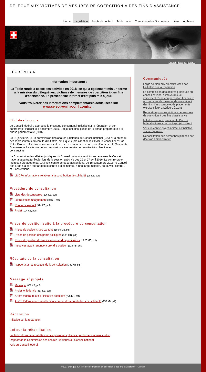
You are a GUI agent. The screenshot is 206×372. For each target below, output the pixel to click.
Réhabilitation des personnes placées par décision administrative (168, 137)
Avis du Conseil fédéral (24, 344)
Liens (176, 21)
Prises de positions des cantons (34, 229)
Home (67, 21)
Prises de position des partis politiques (38, 234)
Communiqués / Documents (152, 21)
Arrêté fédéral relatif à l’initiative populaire (40, 295)
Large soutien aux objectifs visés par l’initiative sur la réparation (165, 85)
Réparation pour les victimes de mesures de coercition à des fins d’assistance (168, 114)
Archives (188, 21)
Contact (141, 367)
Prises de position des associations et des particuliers (47, 240)
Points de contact (102, 21)
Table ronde (124, 21)
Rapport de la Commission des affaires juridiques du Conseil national (52, 340)
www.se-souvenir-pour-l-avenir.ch (68, 106)
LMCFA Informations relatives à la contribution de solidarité (50, 175)
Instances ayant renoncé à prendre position (41, 245)
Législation (81, 21)
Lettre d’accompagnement (30, 199)
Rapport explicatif (25, 205)
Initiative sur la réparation (25, 319)
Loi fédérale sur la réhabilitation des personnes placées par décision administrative (60, 335)
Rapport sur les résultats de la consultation (41, 264)
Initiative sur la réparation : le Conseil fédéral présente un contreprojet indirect (167, 122)
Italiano (191, 62)
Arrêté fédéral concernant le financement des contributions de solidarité (58, 301)
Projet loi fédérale (25, 290)
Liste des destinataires (28, 194)
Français (182, 62)
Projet (18, 210)
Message (20, 285)
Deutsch (172, 62)
